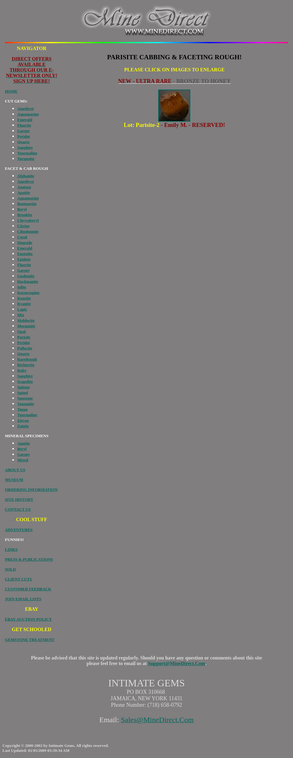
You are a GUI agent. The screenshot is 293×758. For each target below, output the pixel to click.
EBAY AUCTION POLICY (28, 619)
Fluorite (24, 125)
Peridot (23, 136)
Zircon (23, 420)
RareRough (27, 359)
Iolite (21, 287)
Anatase (24, 187)
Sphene (23, 387)
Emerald (24, 119)
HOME (11, 91)
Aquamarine (28, 114)
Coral (22, 237)
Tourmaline (27, 153)
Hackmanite (27, 281)
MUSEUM (14, 479)
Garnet (23, 130)
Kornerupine (28, 292)
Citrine (23, 226)
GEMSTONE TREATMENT (30, 639)
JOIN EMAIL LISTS (23, 599)
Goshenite (26, 276)
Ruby (22, 370)
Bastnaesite (27, 203)
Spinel (22, 392)
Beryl (22, 209)
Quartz (23, 142)
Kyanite (24, 303)
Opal (21, 331)
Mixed (22, 460)
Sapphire (25, 147)
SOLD (10, 569)
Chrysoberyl (28, 220)
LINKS (11, 549)
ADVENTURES (19, 529)
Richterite (26, 364)
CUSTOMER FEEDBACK (28, 589)
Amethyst (25, 108)
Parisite (24, 337)
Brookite (24, 214)
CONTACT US (18, 509)
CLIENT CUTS (18, 579)
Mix (20, 314)
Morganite (26, 326)
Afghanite (25, 176)
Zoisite (23, 426)
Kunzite (24, 298)
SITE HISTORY (19, 499)
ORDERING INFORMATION (31, 489)
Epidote (24, 259)
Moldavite (26, 320)
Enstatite (25, 253)
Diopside (24, 242)
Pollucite (24, 348)
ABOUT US (15, 469)
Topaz (22, 409)
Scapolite (25, 381)
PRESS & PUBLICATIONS (29, 559)
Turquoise (26, 158)
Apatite (23, 192)
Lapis (22, 309)
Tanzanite (25, 403)
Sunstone (25, 398)
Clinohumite (28, 231)
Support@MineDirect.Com (176, 663)
